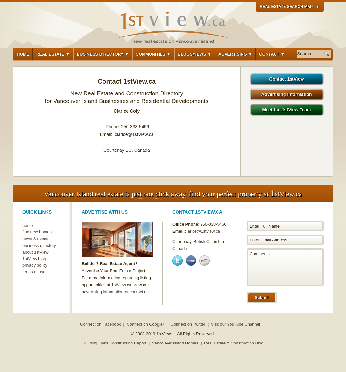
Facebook (191, 260)
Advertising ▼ (235, 54)
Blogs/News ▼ (194, 54)
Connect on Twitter (188, 324)
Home (23, 54)
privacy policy (34, 265)
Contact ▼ (271, 54)
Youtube (204, 260)
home (27, 225)
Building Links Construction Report (114, 343)
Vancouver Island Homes (175, 343)
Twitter (177, 260)
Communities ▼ (153, 54)
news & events (36, 238)
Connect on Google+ (146, 324)
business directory (39, 245)
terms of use (33, 272)
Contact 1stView (286, 79)
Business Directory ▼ (103, 54)
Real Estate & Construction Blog (234, 343)
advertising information (103, 291)
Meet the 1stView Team (286, 109)
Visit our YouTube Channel (235, 324)
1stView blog (34, 258)
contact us (139, 291)
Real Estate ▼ (53, 54)
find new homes (37, 232)
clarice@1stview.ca (202, 231)
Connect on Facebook (100, 324)
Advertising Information (286, 94)
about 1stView (35, 252)
